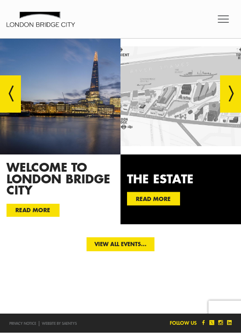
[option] (60, 131)
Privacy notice (22, 323)
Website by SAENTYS (59, 323)
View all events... (120, 244)
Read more (32, 210)
